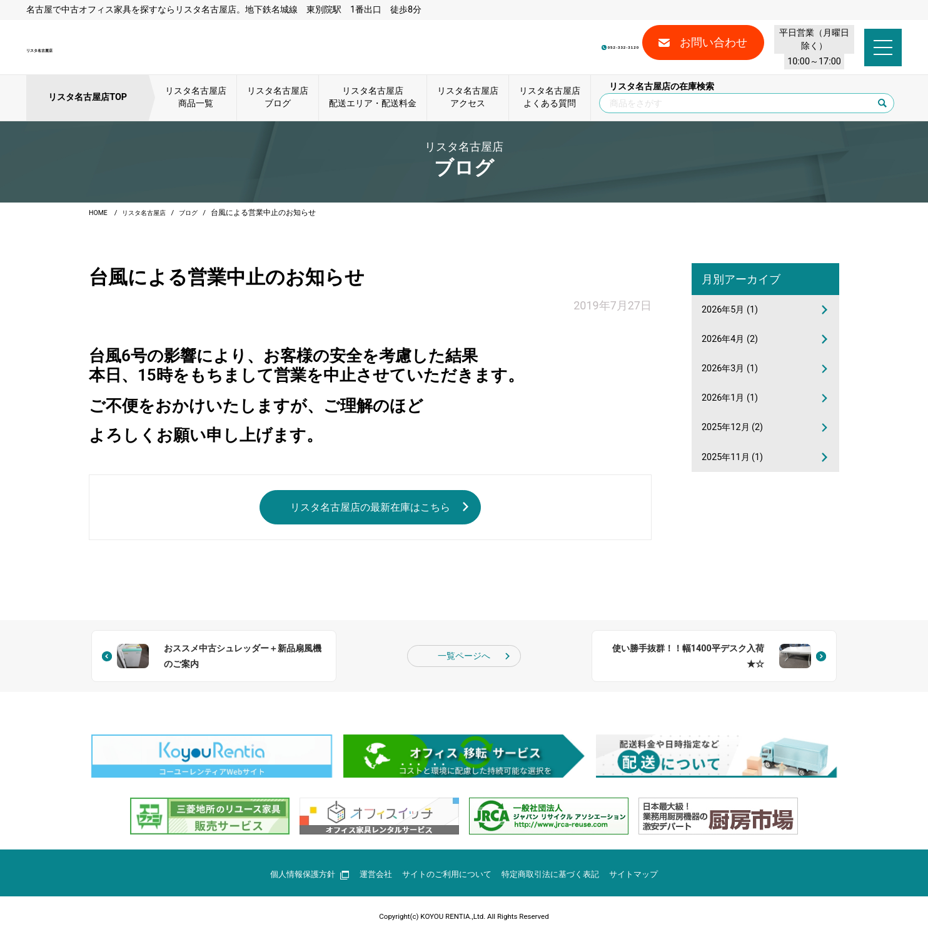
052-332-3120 (547, 47)
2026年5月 (730, 309)
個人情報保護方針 (299, 878)
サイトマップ (644, 878)
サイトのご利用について (444, 878)
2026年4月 (730, 339)
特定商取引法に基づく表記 (555, 878)
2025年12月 (732, 427)
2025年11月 (732, 457)
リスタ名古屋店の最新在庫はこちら (370, 507)
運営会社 (368, 878)
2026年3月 (730, 368)
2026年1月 (730, 398)
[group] (212, 760)
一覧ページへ (464, 658)
